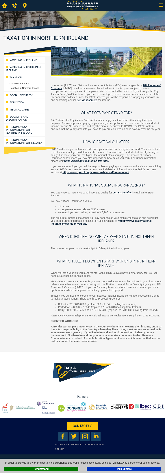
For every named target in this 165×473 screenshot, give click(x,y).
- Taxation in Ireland (19, 83)
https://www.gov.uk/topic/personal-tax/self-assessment (95, 172)
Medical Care (17, 109)
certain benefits (122, 192)
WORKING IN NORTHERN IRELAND (23, 69)
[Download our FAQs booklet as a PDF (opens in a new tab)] (82, 384)
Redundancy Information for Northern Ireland (19, 129)
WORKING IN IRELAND (21, 60)
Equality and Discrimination (17, 118)
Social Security (19, 95)
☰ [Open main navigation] (161, 5)
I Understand (41, 468)
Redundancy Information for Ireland (24, 141)
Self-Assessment (87, 100)
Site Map (59, 449)
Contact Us (82, 426)
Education (15, 102)
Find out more (124, 468)
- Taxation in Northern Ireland (24, 88)
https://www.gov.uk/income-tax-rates (86, 161)
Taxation (14, 77)
